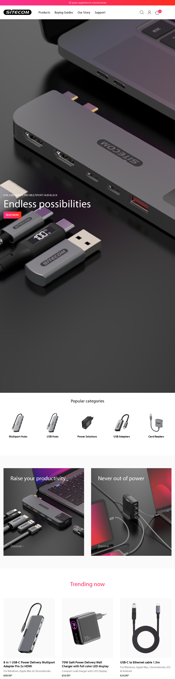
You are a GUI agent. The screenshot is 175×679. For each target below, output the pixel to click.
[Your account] (149, 12)
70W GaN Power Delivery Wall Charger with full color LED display (85, 664)
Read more (12, 215)
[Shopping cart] (157, 12)
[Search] (142, 12)
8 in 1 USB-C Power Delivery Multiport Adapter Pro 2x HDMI (29, 664)
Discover (16, 546)
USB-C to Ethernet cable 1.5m (140, 662)
